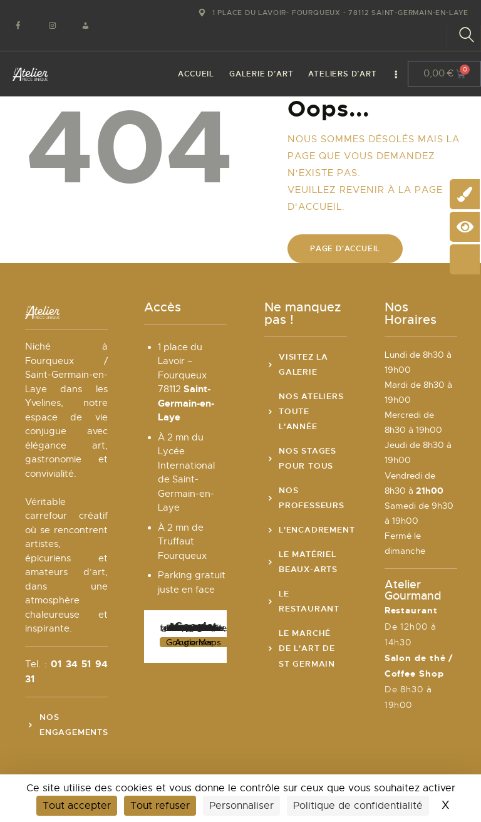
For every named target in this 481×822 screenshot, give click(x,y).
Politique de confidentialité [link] (358, 805)
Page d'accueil (345, 249)
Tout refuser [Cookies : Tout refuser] (160, 805)
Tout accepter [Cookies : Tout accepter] (77, 805)
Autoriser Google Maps (193, 642)
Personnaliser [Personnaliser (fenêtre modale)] (241, 805)
